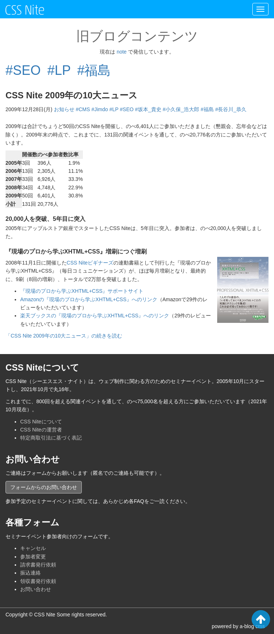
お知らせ (64, 109)
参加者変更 (33, 557)
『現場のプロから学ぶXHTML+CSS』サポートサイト (81, 291)
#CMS (83, 109)
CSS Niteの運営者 (41, 430)
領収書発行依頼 (38, 581)
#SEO (23, 70)
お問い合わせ (35, 589)
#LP (58, 70)
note (122, 52)
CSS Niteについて (41, 422)
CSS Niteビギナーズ (90, 263)
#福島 (94, 70)
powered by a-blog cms (238, 626)
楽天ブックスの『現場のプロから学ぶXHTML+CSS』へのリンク (94, 315)
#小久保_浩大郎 (181, 109)
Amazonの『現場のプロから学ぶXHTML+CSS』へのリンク (88, 299)
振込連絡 (30, 573)
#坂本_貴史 (148, 109)
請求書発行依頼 (38, 565)
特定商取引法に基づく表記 (51, 438)
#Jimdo (99, 109)
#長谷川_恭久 (231, 109)
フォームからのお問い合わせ (43, 487)
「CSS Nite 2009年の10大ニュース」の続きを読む (64, 336)
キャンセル (33, 548)
